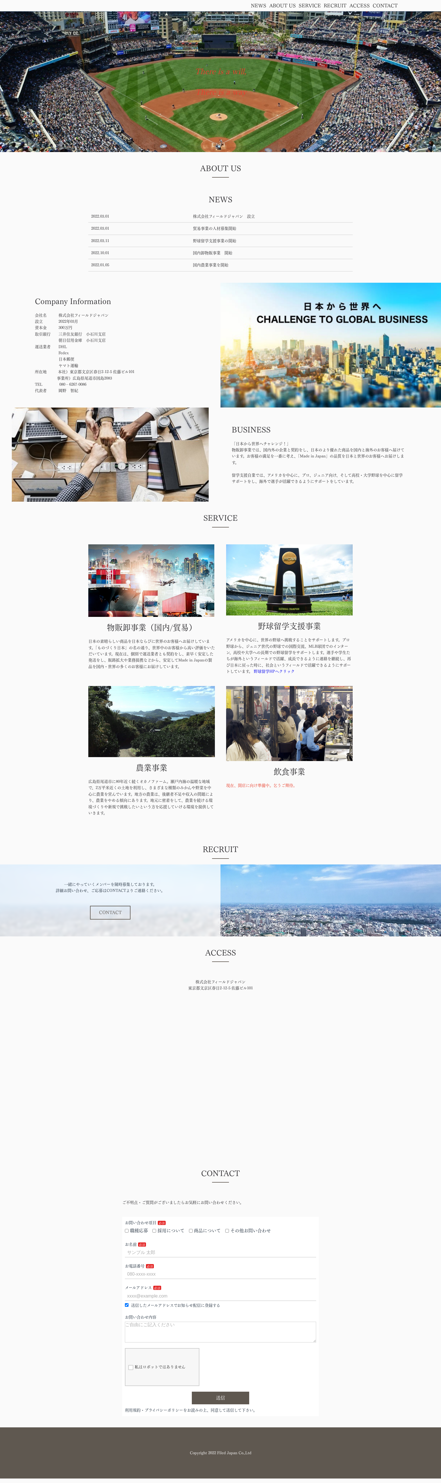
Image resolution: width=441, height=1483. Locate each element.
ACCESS (359, 5)
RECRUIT (335, 5)
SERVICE (310, 5)
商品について (205, 1230)
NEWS (258, 5)
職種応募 (136, 1230)
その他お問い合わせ (248, 1230)
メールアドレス (138, 1288)
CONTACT (385, 5)
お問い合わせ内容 (140, 1317)
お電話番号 (135, 1266)
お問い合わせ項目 (140, 1223)
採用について (168, 1230)
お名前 (131, 1244)
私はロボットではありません (156, 1372)
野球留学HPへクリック (274, 671)
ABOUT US (282, 5)
